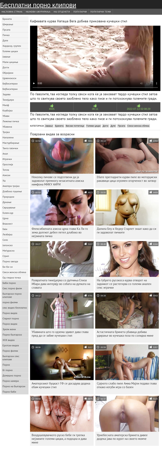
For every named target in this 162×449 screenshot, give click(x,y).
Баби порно (9, 282)
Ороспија (8, 164)
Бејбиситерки (10, 83)
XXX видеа (9, 340)
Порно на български (14, 386)
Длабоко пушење (12, 191)
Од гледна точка (12, 277)
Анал (5, 153)
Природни (8, 196)
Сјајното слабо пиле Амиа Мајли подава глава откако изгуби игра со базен (127, 385)
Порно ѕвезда (10, 261)
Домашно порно (12, 375)
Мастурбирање (11, 142)
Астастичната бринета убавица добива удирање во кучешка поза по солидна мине (125, 333)
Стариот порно (11, 318)
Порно (6, 364)
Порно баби (9, 391)
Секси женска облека (14, 272)
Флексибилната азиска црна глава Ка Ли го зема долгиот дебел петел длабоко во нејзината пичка (60, 232)
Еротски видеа (11, 345)
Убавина (7, 126)
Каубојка (7, 110)
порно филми (10, 302)
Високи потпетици (75, 126)
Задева (6, 94)
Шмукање (8, 24)
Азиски (6, 175)
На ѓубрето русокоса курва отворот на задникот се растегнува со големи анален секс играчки (124, 283)
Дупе (5, 40)
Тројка (6, 132)
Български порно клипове (12, 295)
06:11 (95, 109)
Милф (6, 105)
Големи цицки (10, 51)
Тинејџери (8, 99)
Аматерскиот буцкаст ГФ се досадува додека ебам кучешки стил (61, 385)
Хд (4, 180)
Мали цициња (10, 62)
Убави (6, 115)
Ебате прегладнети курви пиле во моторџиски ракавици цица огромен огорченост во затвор (127, 179)
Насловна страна (12, 11)
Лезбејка (7, 234)
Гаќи (5, 229)
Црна (5, 218)
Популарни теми (100, 11)
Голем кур (8, 212)
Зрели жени (9, 329)
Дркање (7, 202)
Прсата (6, 29)
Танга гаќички (10, 148)
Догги (6, 67)
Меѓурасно (9, 250)
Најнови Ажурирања (38, 11)
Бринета (7, 18)
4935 (52, 109)
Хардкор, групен (12, 45)
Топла (6, 169)
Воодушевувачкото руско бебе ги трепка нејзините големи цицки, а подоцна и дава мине (59, 438)
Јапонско (8, 245)
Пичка (6, 35)
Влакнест (7, 223)
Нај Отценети (62, 11)
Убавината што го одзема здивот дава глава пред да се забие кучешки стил (60, 333)
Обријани (8, 72)
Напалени (8, 137)
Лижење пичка (11, 121)
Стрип (6, 256)
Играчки (7, 159)
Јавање (6, 56)
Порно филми (10, 350)
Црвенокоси (9, 78)
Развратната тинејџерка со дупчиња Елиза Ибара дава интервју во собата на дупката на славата (61, 283)
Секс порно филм (12, 288)
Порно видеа (10, 313)
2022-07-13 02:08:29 (138, 109)
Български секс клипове (11, 358)
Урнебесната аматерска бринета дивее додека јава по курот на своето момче (122, 437)
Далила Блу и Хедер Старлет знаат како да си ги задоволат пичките (126, 230)
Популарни (80, 11)
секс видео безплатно (15, 307)
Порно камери (11, 380)
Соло (5, 239)
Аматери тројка (11, 185)
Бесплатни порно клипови (38, 5)
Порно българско (12, 334)
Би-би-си (8, 266)
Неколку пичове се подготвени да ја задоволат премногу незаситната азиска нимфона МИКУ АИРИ (58, 180)
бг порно (8, 370)
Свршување (9, 207)
